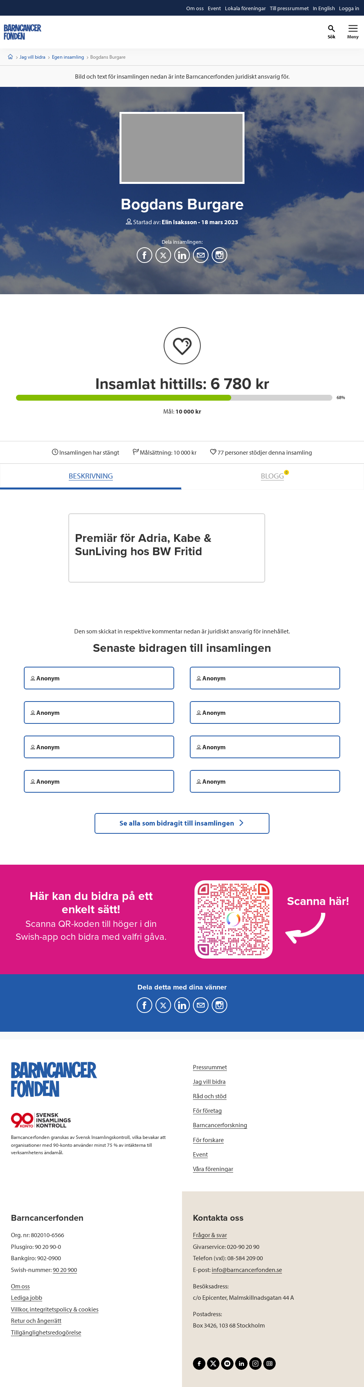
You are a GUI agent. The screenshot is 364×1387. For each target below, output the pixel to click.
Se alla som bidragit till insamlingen (182, 823)
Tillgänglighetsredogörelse (46, 1332)
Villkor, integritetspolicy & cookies (54, 1309)
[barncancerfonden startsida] (22, 32)
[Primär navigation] (353, 32)
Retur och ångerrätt (36, 1320)
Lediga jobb (26, 1297)
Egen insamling (68, 57)
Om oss (20, 1286)
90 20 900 (65, 1270)
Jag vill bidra (32, 57)
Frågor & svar (210, 1235)
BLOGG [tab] (275, 475)
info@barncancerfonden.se (247, 1270)
